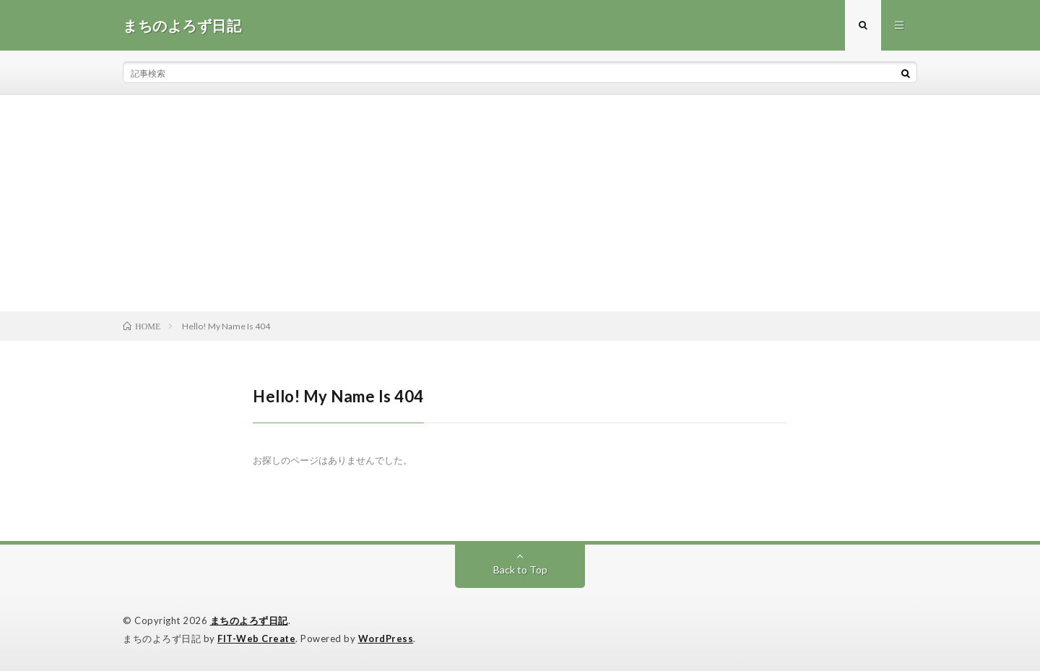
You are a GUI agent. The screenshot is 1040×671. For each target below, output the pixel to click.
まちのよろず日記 (249, 620)
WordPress (386, 638)
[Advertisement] (520, 203)
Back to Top (520, 569)
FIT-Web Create (256, 638)
